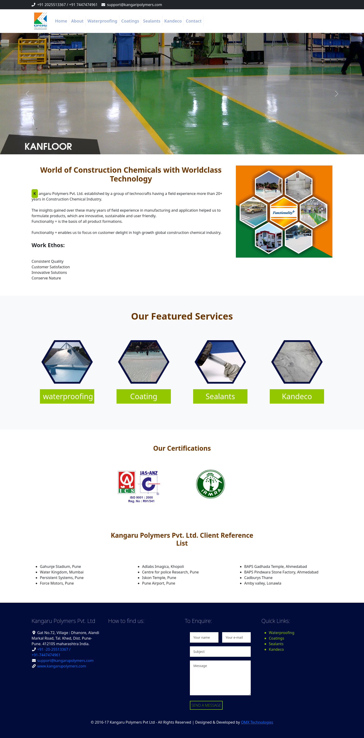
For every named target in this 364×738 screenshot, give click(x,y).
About (77, 21)
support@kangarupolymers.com (65, 660)
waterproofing (68, 396)
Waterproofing (102, 21)
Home (61, 21)
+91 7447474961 (83, 4)
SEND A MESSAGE (206, 705)
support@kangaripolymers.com (134, 4)
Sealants (151, 21)
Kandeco (173, 21)
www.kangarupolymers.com (61, 666)
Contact (194, 21)
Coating (143, 396)
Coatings (130, 21)
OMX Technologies (257, 722)
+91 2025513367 (51, 4)
